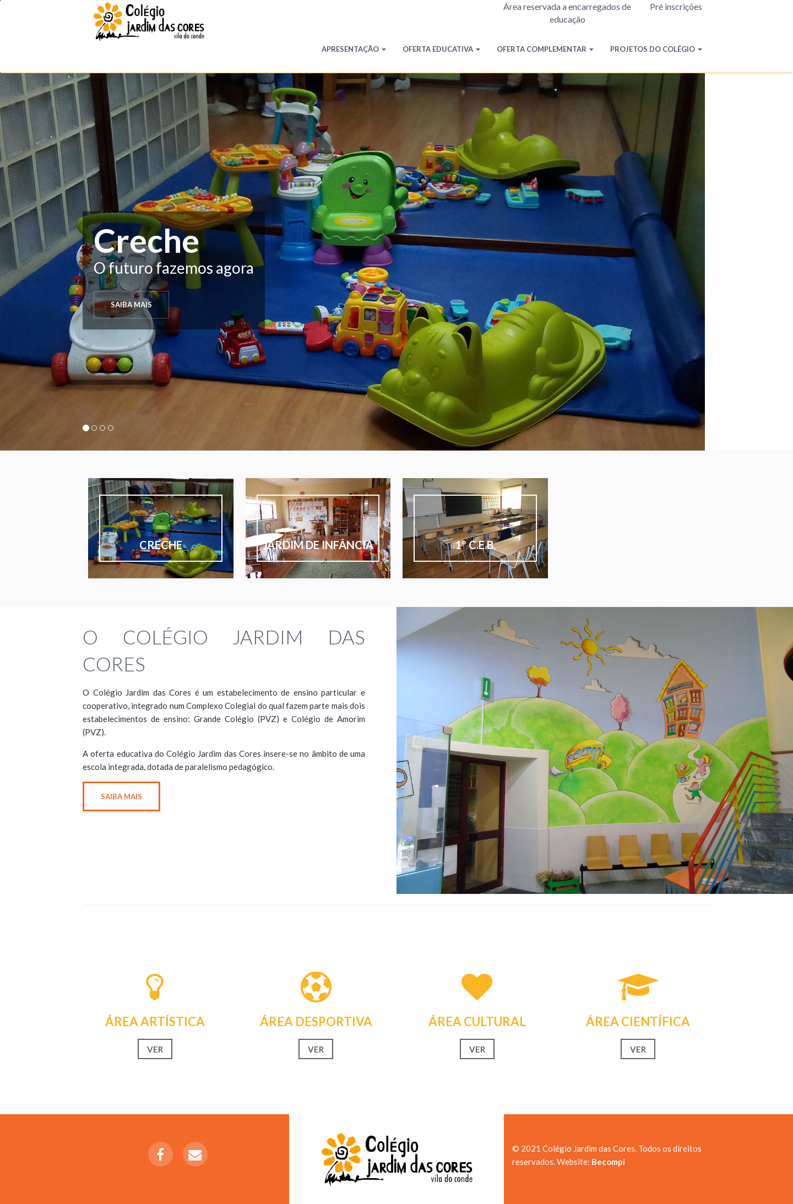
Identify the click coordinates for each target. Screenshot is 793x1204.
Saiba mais (131, 304)
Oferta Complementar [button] (545, 49)
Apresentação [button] (354, 49)
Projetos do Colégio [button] (656, 49)
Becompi (608, 1162)
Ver (155, 1049)
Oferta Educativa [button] (441, 49)
